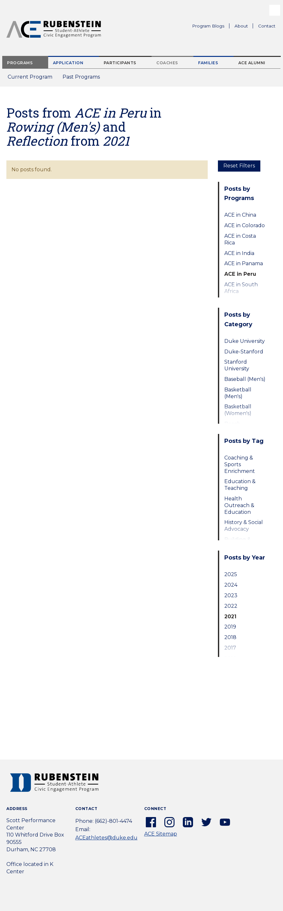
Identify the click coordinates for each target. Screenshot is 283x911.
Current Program (30, 77)
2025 (230, 574)
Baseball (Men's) (244, 379)
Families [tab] (208, 62)
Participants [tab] (120, 62)
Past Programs (84, 78)
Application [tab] (68, 62)
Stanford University (236, 365)
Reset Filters (239, 166)
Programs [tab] (20, 62)
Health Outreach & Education (239, 505)
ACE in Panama (243, 263)
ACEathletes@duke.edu (106, 838)
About (244, 26)
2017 (230, 648)
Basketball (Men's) (237, 393)
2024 (230, 585)
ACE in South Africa (241, 288)
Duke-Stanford (243, 352)
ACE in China (240, 215)
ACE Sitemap (160, 834)
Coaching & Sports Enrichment (239, 464)
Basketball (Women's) (237, 410)
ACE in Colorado (244, 225)
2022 (230, 606)
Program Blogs (208, 25)
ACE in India (239, 253)
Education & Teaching (240, 484)
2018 (230, 637)
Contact (266, 25)
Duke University (244, 341)
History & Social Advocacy (243, 525)
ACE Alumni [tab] (251, 62)
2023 (230, 595)
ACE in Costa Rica (240, 239)
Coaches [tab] (167, 62)
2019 (230, 627)
